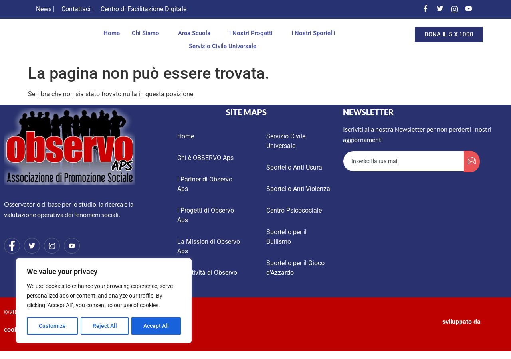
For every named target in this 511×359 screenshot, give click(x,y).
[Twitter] (440, 9)
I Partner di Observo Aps (204, 184)
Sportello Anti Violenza (298, 189)
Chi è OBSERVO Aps (205, 158)
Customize (52, 326)
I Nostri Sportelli (315, 33)
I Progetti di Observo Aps (205, 215)
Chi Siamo (148, 33)
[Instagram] (454, 9)
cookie (13, 329)
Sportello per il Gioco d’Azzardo (295, 267)
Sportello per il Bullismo (286, 236)
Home (111, 33)
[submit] (472, 161)
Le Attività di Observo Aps (207, 277)
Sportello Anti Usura (294, 167)
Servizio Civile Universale (222, 46)
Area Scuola (196, 33)
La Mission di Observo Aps (208, 246)
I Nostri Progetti (253, 33)
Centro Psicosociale (294, 210)
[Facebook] (426, 9)
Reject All (105, 326)
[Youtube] (469, 9)
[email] (404, 161)
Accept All (156, 326)
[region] (104, 301)
